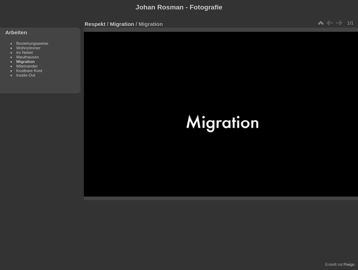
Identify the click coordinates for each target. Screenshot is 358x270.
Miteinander (27, 66)
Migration (25, 61)
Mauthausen (27, 57)
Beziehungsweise (32, 43)
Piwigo (349, 264)
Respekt (95, 24)
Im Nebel (24, 52)
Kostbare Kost (29, 70)
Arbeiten (16, 32)
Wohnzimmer (28, 47)
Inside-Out (25, 75)
